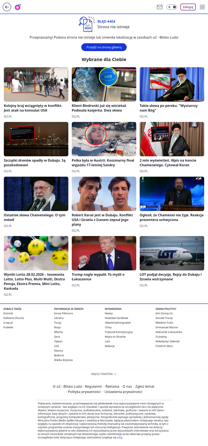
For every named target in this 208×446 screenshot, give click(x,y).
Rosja (57, 327)
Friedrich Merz (164, 346)
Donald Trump (164, 318)
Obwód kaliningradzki (118, 322)
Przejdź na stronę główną (103, 47)
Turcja (57, 322)
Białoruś (59, 355)
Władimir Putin (164, 322)
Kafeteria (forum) (13, 318)
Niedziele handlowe (116, 318)
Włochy (58, 332)
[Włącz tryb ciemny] (171, 7)
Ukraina (58, 318)
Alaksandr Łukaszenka (169, 332)
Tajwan (58, 341)
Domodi (8, 313)
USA (56, 346)
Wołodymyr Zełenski (168, 341)
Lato (107, 341)
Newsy (109, 313)
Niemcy (58, 350)
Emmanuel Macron (167, 327)
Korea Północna (63, 313)
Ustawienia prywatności (122, 391)
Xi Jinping (161, 336)
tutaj (119, 437)
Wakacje (110, 346)
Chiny (108, 327)
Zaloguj (188, 7)
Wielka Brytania (63, 360)
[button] (202, 7)
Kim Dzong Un (164, 313)
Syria (57, 336)
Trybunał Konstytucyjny (119, 332)
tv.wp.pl (8, 322)
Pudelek (8, 327)
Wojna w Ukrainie (115, 336)
